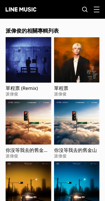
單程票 (61, 88)
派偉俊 (12, 94)
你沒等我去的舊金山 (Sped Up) (27, 150)
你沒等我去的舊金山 (75, 150)
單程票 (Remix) (22, 88)
